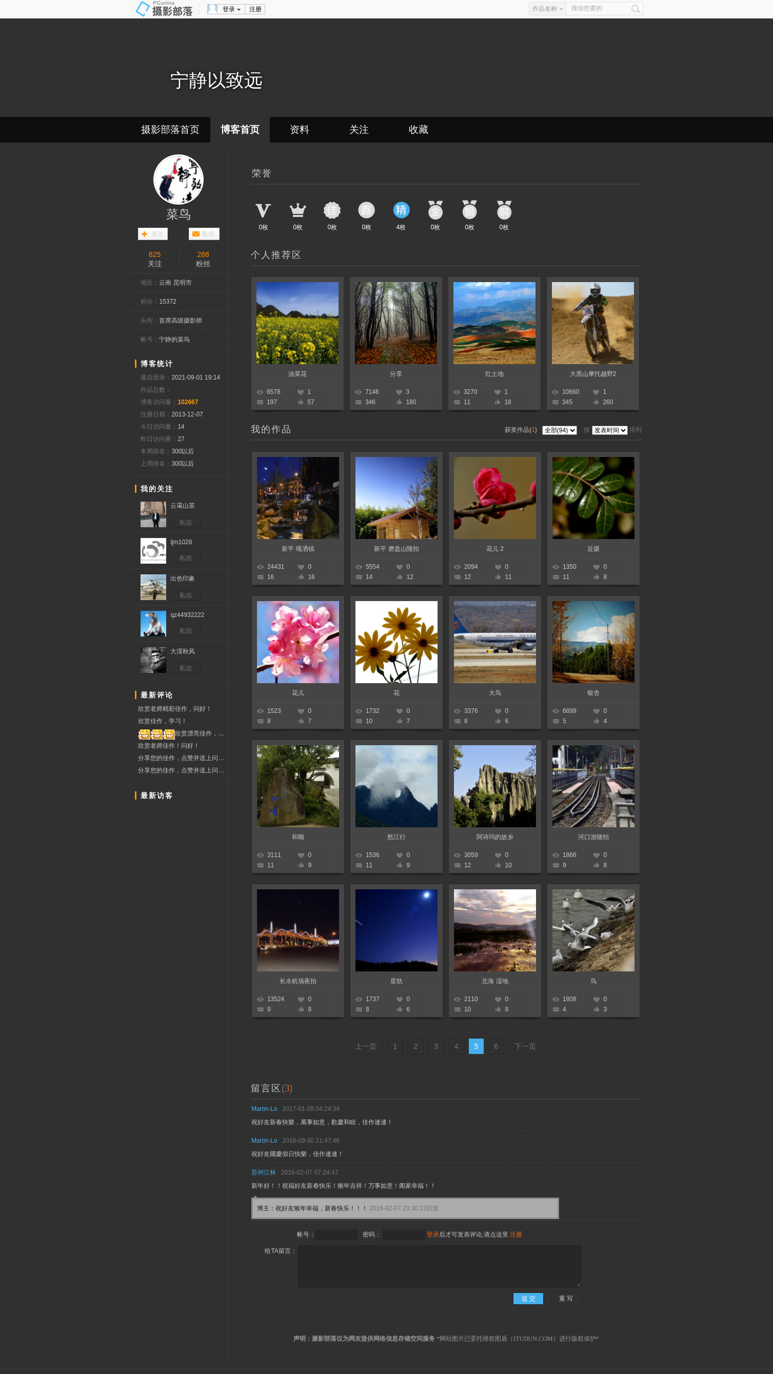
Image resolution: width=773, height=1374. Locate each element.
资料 (299, 129)
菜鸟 (178, 214)
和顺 (298, 837)
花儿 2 (495, 548)
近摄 (593, 548)
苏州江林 (263, 1172)
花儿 (298, 692)
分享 (396, 373)
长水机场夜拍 (298, 981)
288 (203, 254)
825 (155, 254)
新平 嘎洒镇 (298, 548)
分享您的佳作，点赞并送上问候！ (182, 758)
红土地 (494, 373)
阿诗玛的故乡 (495, 837)
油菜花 (297, 373)
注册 (255, 9)
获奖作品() (522, 429)
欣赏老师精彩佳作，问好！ (175, 708)
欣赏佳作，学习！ (162, 721)
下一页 (525, 1046)
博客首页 (240, 129)
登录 (229, 9)
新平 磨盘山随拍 (396, 548)
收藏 (418, 129)
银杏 (593, 692)
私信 (208, 233)
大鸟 (495, 692)
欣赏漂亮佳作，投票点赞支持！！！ (182, 734)
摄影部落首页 (170, 129)
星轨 (396, 981)
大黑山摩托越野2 (593, 373)
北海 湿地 (495, 981)
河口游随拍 (593, 837)
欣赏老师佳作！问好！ (169, 745)
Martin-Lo (264, 1108)
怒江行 (396, 837)
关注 (359, 129)
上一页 (365, 1046)
